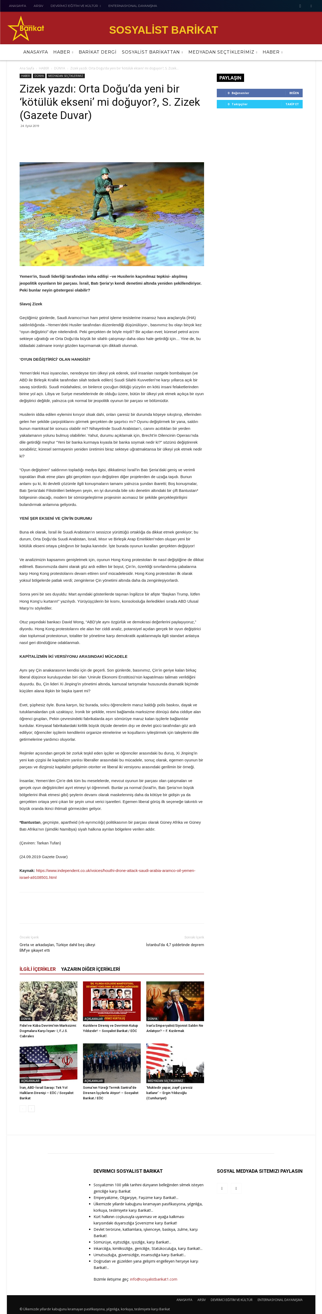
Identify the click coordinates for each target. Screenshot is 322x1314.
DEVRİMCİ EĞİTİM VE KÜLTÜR (232, 1300)
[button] (309, 52)
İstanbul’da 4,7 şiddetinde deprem (175, 944)
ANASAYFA (184, 1300)
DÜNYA (59, 68)
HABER (44, 68)
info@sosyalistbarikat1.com (153, 1279)
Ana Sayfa (27, 68)
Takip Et (292, 104)
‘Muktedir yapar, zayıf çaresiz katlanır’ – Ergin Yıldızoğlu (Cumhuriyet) (169, 1093)
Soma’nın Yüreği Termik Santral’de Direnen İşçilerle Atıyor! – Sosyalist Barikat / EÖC (110, 1093)
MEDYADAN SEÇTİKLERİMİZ (65, 76)
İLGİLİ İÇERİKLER (38, 969)
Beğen (294, 93)
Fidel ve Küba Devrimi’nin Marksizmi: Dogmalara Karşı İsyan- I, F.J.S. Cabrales (48, 1031)
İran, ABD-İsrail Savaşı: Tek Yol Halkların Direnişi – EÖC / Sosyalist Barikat (46, 1093)
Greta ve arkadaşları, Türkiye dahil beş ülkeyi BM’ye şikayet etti (57, 947)
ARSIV (201, 1300)
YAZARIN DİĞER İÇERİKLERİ (90, 969)
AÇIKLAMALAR (94, 1019)
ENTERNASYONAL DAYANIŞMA (280, 1300)
